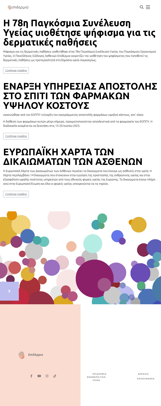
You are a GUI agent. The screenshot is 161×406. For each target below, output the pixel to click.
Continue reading (16, 70)
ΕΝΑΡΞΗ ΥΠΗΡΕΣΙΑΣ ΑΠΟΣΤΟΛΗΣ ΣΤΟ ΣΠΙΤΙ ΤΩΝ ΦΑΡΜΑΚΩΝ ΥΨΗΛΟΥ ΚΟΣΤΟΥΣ (80, 96)
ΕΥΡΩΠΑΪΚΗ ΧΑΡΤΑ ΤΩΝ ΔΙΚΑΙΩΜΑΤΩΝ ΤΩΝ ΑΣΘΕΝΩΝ (73, 156)
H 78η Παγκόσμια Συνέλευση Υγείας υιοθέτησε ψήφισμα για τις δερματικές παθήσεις (79, 32)
